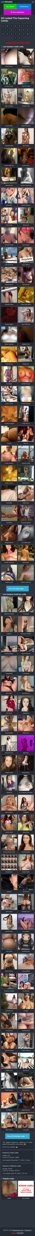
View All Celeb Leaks (17, 589)
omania (6, 2)
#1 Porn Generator (17, 12)
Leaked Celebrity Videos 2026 (17, 43)
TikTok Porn (24, 6)
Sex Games (10, 6)
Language (20, 1233)
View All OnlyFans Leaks (17, 1136)
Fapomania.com (18, 1230)
